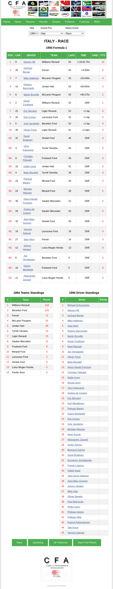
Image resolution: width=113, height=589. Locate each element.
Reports (30, 21)
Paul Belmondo (76, 501)
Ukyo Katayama (76, 388)
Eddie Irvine (30, 166)
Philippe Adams (76, 512)
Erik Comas (30, 117)
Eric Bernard (30, 111)
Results (43, 21)
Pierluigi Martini (76, 408)
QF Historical (60, 542)
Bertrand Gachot (76, 450)
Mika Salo (73, 491)
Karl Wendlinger (76, 403)
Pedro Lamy (74, 507)
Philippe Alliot (75, 517)
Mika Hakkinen (31, 78)
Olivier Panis (30, 130)
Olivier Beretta (75, 496)
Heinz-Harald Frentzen (79, 367)
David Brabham (76, 455)
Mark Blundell (31, 172)
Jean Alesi (29, 239)
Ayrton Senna (75, 445)
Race (19, 542)
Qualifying (38, 542)
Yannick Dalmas (76, 533)
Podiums (70, 21)
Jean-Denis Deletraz (78, 476)
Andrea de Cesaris (77, 393)
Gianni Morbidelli (76, 414)
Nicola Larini (74, 383)
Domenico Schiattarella (80, 460)
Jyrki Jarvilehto (31, 123)
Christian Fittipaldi (77, 372)
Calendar (84, 21)
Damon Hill (29, 62)
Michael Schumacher (78, 305)
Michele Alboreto (76, 429)
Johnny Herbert (76, 486)
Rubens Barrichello (77, 331)
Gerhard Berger (76, 315)
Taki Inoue (73, 527)
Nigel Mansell (75, 346)
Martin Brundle (31, 94)
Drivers (56, 21)
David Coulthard (76, 341)
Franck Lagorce (76, 465)
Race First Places (87, 542)
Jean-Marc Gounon (78, 481)
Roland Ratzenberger (79, 522)
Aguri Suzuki (74, 434)
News (18, 21)
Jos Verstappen (76, 352)
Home (7, 21)
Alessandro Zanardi (78, 439)
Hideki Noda (74, 470)
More (97, 21)
